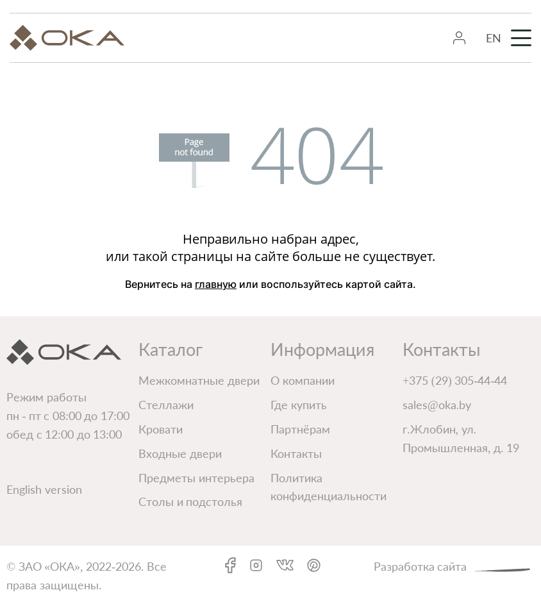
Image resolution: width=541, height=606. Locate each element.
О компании (302, 380)
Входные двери (180, 453)
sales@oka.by (437, 405)
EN (493, 38)
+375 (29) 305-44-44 (455, 380)
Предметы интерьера (196, 478)
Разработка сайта (454, 565)
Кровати (160, 429)
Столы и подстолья (190, 501)
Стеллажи (166, 405)
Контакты (296, 453)
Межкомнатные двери (199, 380)
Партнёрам (300, 429)
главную (216, 284)
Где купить (298, 405)
